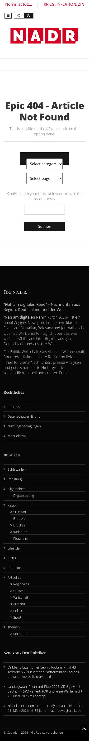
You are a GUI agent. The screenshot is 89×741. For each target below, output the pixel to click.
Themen (14, 627)
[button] (8, 16)
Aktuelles (14, 577)
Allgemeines (16, 489)
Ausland (19, 604)
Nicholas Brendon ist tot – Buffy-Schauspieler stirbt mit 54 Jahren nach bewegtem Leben (46, 708)
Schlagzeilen (17, 469)
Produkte (14, 567)
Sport (17, 617)
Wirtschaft (20, 597)
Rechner (19, 633)
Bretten (19, 518)
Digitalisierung (23, 495)
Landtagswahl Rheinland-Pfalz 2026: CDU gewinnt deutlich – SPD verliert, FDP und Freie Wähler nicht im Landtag (45, 691)
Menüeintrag (17, 436)
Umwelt (19, 590)
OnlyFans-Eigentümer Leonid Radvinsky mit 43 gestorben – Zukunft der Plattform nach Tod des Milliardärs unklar (43, 672)
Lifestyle (14, 548)
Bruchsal (19, 525)
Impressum (16, 406)
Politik (17, 610)
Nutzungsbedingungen (24, 426)
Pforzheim (20, 538)
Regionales (21, 584)
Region (13, 505)
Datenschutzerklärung (24, 416)
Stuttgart (19, 512)
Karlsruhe (20, 532)
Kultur (12, 558)
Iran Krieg (15, 479)
